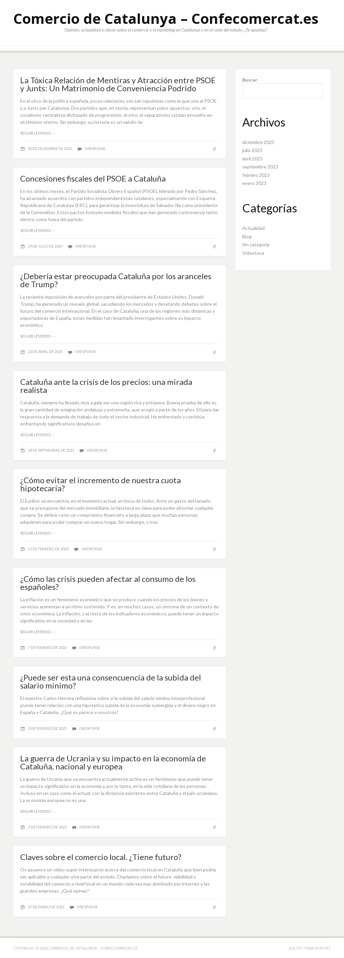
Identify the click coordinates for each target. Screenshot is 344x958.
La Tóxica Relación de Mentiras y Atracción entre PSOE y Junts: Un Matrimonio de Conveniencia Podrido (118, 84)
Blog (247, 236)
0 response (95, 148)
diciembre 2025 (258, 142)
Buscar (249, 80)
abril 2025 (252, 158)
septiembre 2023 (260, 166)
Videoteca (253, 253)
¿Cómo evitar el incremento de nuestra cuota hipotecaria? (100, 484)
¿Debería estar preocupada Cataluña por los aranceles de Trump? (115, 280)
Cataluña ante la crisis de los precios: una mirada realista (106, 386)
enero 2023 (254, 183)
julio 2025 (252, 150)
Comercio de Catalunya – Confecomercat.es (165, 18)
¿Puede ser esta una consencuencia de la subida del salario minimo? (110, 681)
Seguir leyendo (37, 133)
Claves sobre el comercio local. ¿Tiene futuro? (100, 857)
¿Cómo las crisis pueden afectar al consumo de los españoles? (108, 583)
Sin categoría (255, 244)
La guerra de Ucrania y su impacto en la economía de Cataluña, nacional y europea (113, 762)
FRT (327, 948)
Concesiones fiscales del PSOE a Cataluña (93, 178)
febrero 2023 (256, 175)
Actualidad (253, 228)
